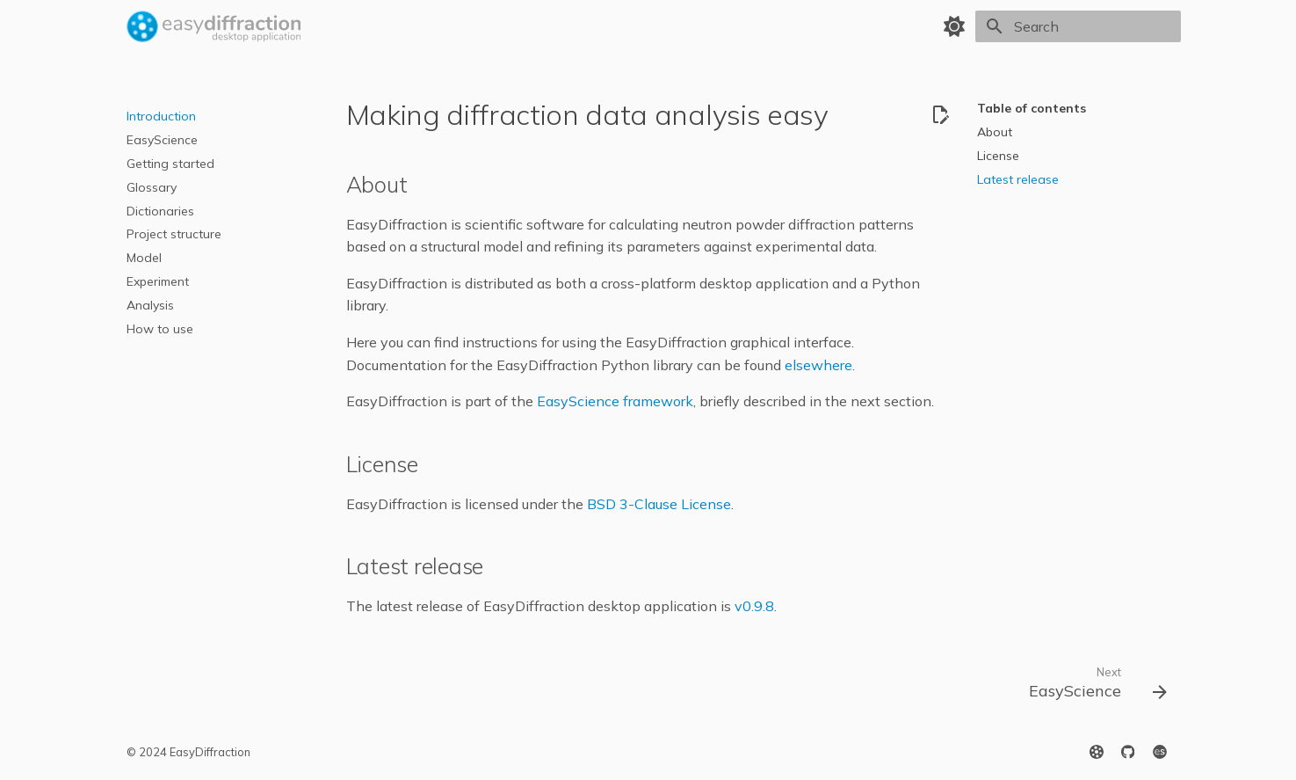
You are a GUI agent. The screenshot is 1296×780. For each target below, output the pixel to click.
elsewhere (818, 365)
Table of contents (1031, 108)
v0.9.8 (754, 606)
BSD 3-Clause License (659, 504)
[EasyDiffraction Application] (213, 26)
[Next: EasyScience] (1091, 686)
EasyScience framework (615, 401)
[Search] (1078, 26)
